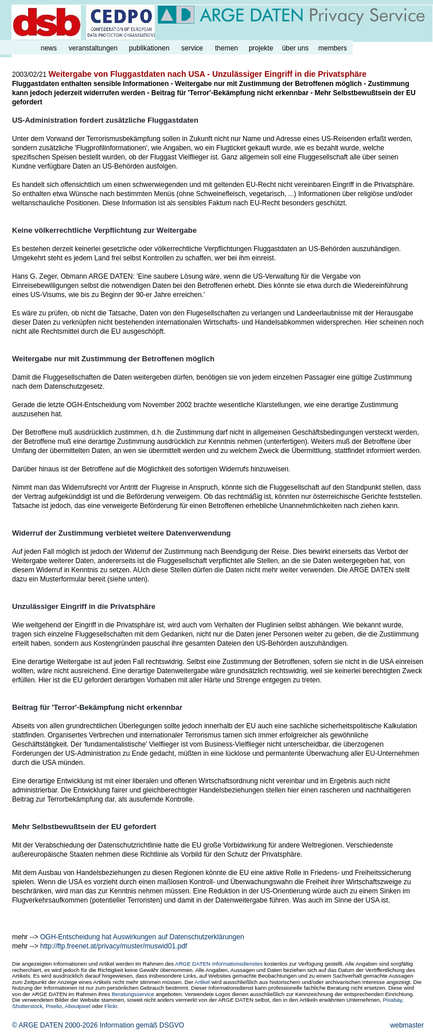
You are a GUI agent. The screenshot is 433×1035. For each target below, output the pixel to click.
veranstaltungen (93, 48)
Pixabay (392, 1000)
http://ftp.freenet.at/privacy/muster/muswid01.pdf (113, 946)
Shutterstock (27, 1006)
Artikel (202, 982)
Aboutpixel (78, 1006)
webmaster (407, 1025)
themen (226, 48)
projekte (261, 48)
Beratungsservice (133, 994)
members (332, 48)
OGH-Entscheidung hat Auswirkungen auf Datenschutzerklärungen (142, 937)
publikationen (149, 48)
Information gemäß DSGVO (142, 1025)
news (49, 48)
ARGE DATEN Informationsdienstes (219, 963)
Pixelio (54, 1006)
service (192, 48)
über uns (295, 48)
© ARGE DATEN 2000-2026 (54, 1025)
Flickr (110, 1006)
